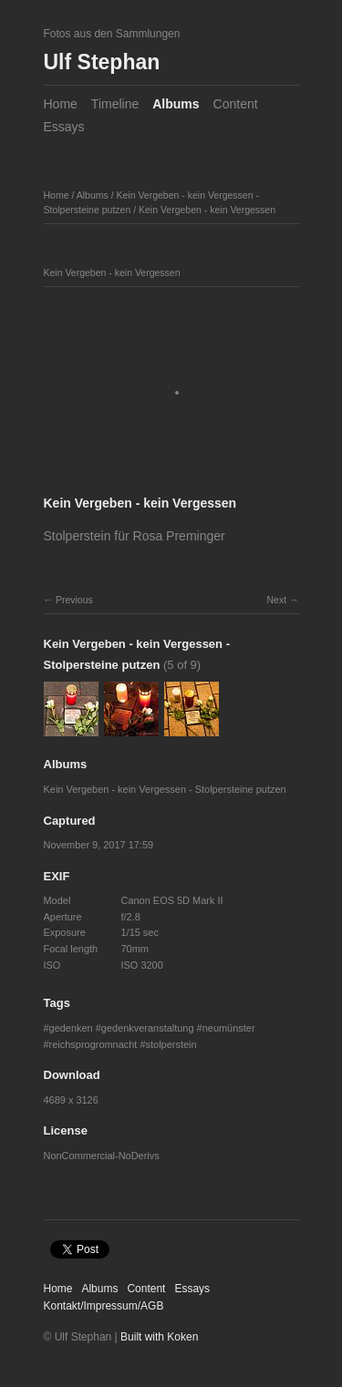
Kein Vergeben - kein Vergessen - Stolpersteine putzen (165, 789)
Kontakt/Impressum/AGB (104, 1306)
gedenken (71, 1027)
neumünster (228, 1027)
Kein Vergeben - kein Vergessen (207, 209)
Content (235, 104)
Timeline (115, 104)
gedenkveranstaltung (147, 1027)
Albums (175, 104)
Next (276, 599)
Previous (74, 599)
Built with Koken (159, 1336)
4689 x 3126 (71, 1099)
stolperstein (171, 1044)
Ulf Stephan (102, 62)
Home (61, 104)
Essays (64, 126)
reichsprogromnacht (93, 1044)
